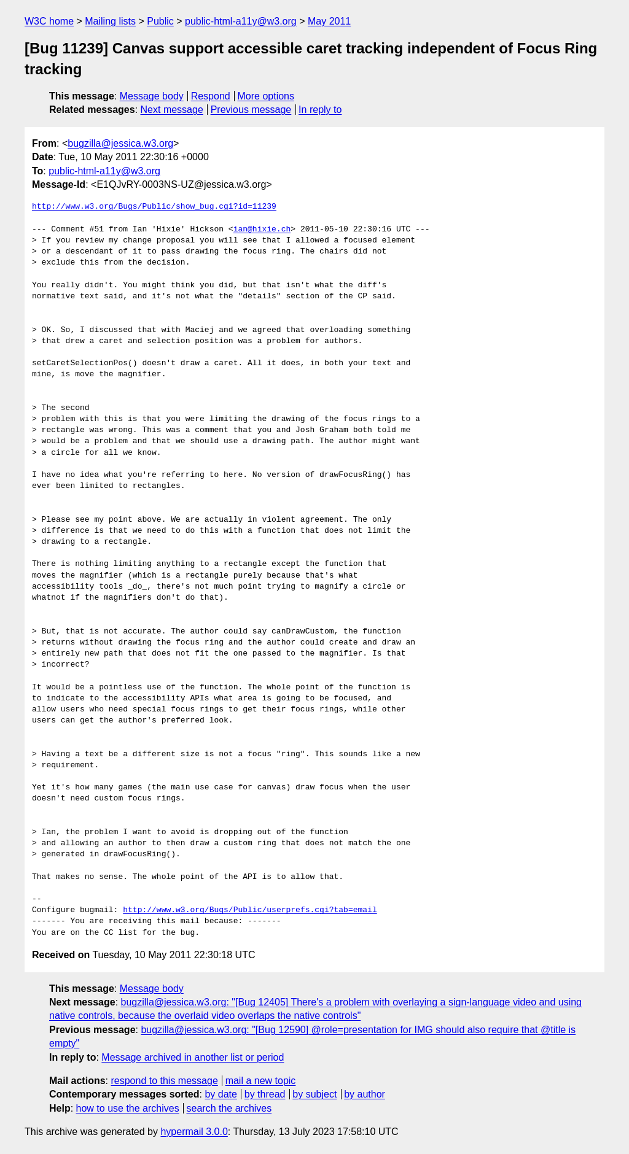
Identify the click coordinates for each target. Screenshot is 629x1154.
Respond (210, 96)
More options (266, 96)
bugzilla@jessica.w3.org (120, 143)
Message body (152, 96)
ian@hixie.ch (262, 229)
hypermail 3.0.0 (193, 1131)
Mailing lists (110, 21)
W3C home (49, 21)
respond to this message (164, 1080)
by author (364, 1094)
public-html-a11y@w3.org (241, 21)
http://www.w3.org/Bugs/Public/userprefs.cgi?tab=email (250, 910)
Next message (172, 109)
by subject (314, 1094)
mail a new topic (260, 1080)
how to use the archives (127, 1108)
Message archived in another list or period (192, 1057)
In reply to (320, 109)
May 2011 (329, 21)
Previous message (251, 109)
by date (220, 1094)
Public (160, 21)
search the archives (229, 1108)
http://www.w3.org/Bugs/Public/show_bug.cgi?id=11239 (154, 206)
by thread (265, 1094)
